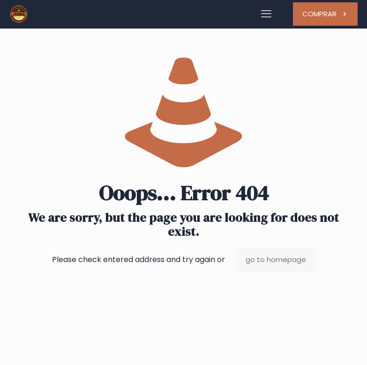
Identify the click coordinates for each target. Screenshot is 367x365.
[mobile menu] (266, 14)
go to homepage (276, 259)
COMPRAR (325, 14)
